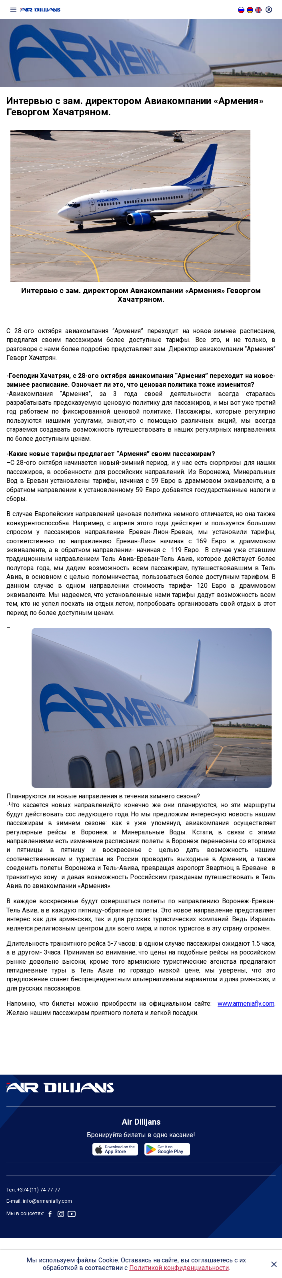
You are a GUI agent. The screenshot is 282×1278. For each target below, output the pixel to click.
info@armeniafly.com (47, 1201)
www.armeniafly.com (246, 1003)
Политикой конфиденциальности (179, 1268)
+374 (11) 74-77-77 (38, 1190)
